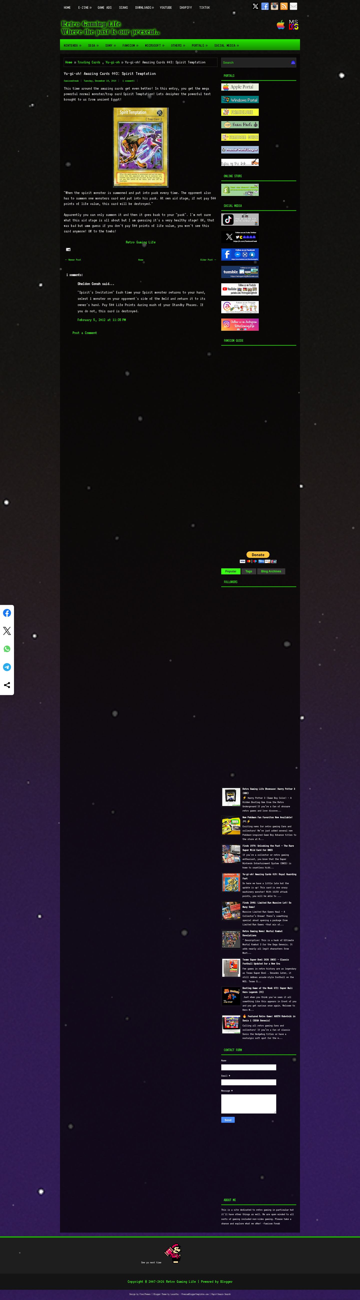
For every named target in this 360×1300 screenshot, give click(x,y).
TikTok (204, 7)
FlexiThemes (145, 1294)
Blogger (226, 1281)
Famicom (131, 43)
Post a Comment (84, 332)
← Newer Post (73, 259)
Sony (112, 43)
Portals (201, 43)
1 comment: (128, 80)
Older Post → (208, 259)
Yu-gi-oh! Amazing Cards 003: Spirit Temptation (110, 73)
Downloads (145, 5)
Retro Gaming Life (141, 242)
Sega (95, 43)
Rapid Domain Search (221, 1294)
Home (67, 7)
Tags (249, 571)
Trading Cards (89, 62)
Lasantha (174, 1294)
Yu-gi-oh (113, 62)
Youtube (166, 7)
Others (179, 43)
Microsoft (156, 43)
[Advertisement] (252, 447)
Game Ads (105, 7)
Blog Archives (271, 571)
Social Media (228, 43)
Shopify (186, 7)
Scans (123, 7)
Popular (230, 571)
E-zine (86, 5)
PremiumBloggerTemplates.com (195, 1294)
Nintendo (74, 43)
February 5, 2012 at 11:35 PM (102, 320)
